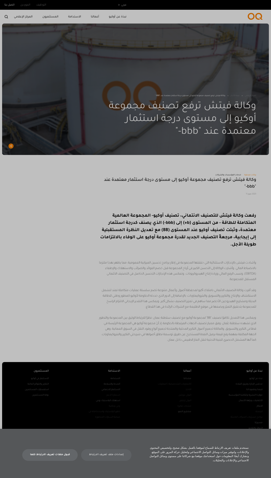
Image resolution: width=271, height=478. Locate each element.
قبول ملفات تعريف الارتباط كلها (50, 459)
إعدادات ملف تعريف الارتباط (106, 459)
